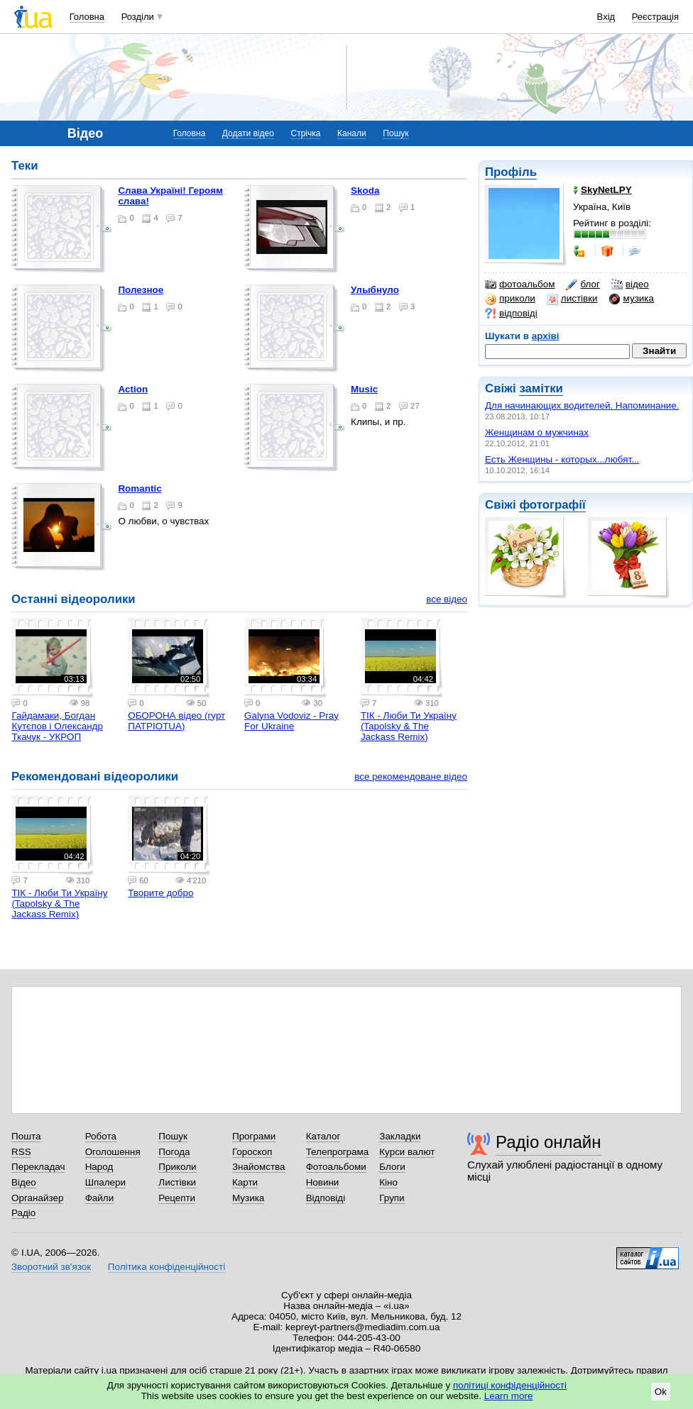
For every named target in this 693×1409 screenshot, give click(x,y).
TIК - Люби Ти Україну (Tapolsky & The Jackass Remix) (409, 726)
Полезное (140, 289)
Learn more (508, 1396)
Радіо (23, 1213)
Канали (351, 133)
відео (630, 284)
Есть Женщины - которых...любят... (562, 459)
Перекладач (38, 1166)
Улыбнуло (375, 289)
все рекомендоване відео (410, 776)
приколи (510, 298)
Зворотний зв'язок (51, 1266)
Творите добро (160, 893)
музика (631, 298)
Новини (322, 1182)
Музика (248, 1198)
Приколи (177, 1166)
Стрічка (305, 133)
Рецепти (176, 1198)
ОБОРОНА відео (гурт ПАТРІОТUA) (176, 720)
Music (364, 389)
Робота (100, 1136)
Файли (99, 1198)
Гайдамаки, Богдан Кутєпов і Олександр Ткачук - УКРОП (56, 726)
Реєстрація (655, 16)
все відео (446, 599)
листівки (572, 298)
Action (133, 389)
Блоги (392, 1166)
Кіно (388, 1182)
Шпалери (105, 1182)
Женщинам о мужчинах (537, 432)
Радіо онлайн (548, 1141)
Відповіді (326, 1198)
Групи (391, 1198)
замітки (541, 388)
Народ (99, 1166)
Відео (23, 1182)
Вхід (606, 16)
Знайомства (258, 1166)
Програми (253, 1136)
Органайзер (37, 1198)
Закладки (399, 1136)
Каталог (323, 1136)
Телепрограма (337, 1151)
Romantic (139, 488)
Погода (174, 1151)
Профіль (511, 172)
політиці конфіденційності (510, 1385)
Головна (87, 16)
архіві (546, 336)
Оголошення (113, 1151)
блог (582, 284)
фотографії (552, 505)
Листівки (177, 1182)
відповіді (511, 313)
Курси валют (407, 1151)
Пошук (395, 133)
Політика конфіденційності (166, 1266)
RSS (21, 1151)
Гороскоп (252, 1151)
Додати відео (248, 133)
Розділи (137, 16)
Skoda (365, 190)
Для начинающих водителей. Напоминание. (582, 405)
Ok (661, 1391)
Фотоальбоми (336, 1166)
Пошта (25, 1136)
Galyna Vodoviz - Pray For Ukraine (291, 720)
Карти (245, 1182)
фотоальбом (520, 284)
